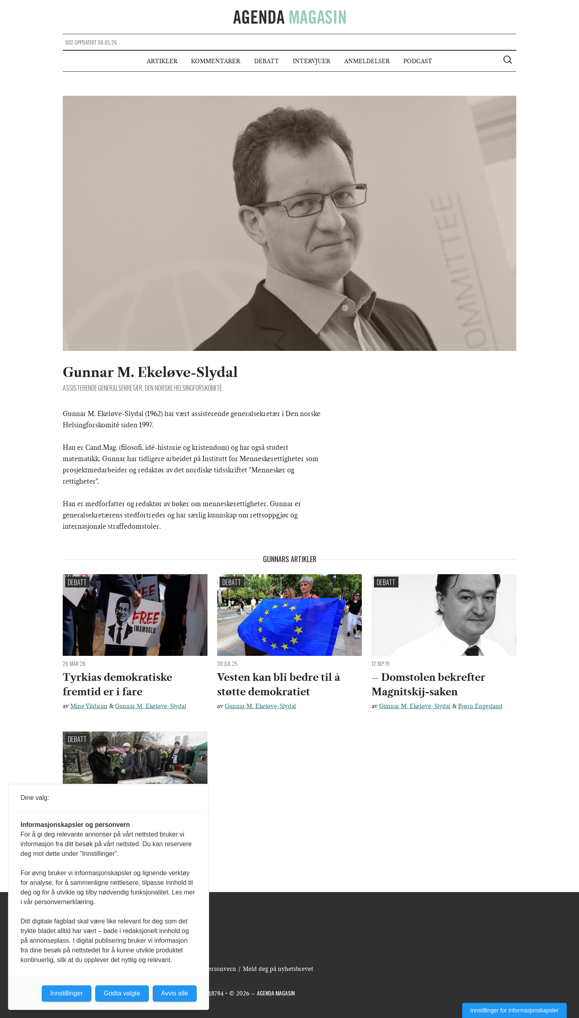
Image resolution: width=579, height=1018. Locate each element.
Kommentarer (215, 61)
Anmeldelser (367, 61)
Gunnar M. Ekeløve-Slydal (150, 706)
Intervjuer (311, 61)
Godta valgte (122, 993)
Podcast (417, 61)
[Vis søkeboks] (508, 61)
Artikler (162, 61)
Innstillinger (66, 993)
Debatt (266, 61)
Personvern (220, 969)
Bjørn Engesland (480, 706)
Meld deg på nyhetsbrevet (278, 969)
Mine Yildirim (88, 706)
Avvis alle (174, 993)
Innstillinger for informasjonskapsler (514, 1010)
